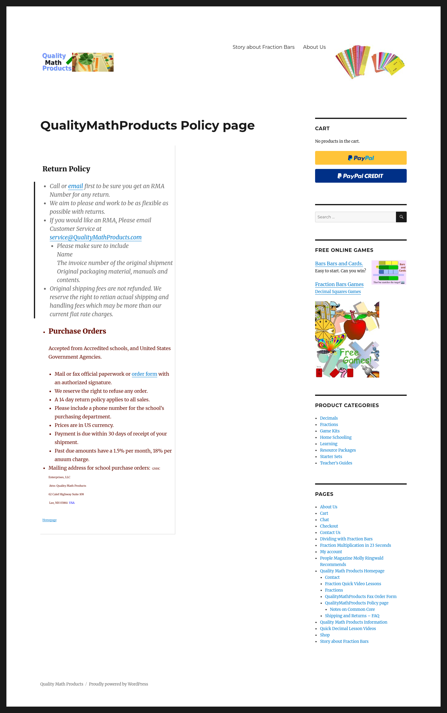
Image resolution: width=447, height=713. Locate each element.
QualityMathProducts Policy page (357, 603)
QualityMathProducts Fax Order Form (361, 596)
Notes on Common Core (352, 609)
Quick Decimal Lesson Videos (348, 628)
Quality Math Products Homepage (352, 571)
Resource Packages (338, 450)
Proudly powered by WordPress (118, 684)
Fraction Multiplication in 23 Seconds (355, 545)
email (75, 186)
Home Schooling (335, 437)
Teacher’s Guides (336, 463)
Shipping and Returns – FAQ (352, 615)
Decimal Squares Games (338, 291)
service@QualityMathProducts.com (96, 237)
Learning (328, 443)
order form (144, 374)
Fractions (329, 424)
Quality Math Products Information (353, 622)
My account (331, 551)
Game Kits (330, 431)
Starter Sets (331, 456)
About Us (314, 47)
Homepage (49, 519)
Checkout (329, 526)
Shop (325, 635)
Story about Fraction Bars (264, 47)
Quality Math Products (61, 684)
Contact (332, 577)
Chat (324, 519)
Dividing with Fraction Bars (346, 539)
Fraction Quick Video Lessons (353, 583)
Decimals (329, 418)
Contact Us (330, 532)
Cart (324, 513)
